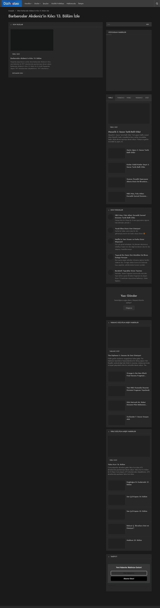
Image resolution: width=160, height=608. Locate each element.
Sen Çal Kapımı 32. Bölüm (137, 511)
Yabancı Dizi (114, 351)
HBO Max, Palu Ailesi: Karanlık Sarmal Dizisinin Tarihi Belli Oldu (136, 196)
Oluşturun (129, 308)
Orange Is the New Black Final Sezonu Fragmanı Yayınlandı (137, 375)
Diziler (36, 3)
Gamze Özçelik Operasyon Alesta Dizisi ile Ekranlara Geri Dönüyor (137, 181)
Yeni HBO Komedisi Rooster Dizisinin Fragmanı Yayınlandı (138, 389)
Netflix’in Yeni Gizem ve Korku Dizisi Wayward (129, 240)
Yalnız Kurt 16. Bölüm (116, 464)
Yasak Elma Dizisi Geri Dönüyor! (127, 228)
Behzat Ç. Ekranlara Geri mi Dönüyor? (138, 526)
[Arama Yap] (157, 3)
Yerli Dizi (16, 54)
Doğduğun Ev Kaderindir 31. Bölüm (138, 483)
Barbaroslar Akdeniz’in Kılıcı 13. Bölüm (26, 58)
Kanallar (28, 3)
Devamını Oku (17, 73)
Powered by (129, 587)
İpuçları (46, 3)
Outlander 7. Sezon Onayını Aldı (138, 418)
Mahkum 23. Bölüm (134, 540)
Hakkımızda (71, 3)
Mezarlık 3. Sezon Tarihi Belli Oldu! (124, 131)
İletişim (81, 3)
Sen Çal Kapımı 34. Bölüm (137, 496)
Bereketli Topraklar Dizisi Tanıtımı (128, 271)
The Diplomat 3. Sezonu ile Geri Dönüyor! (124, 355)
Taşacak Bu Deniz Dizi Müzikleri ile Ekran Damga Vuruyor (131, 256)
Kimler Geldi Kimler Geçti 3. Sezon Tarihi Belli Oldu (138, 165)
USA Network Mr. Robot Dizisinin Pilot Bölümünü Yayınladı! (136, 404)
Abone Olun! (129, 579)
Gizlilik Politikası (57, 3)
